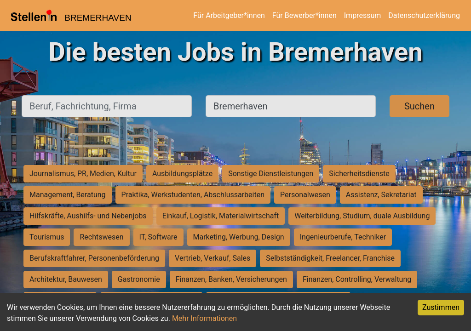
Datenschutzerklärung (424, 15)
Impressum (362, 15)
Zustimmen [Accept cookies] (441, 307)
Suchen (419, 106)
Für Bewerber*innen (304, 15)
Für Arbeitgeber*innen (228, 15)
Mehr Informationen (204, 318)
